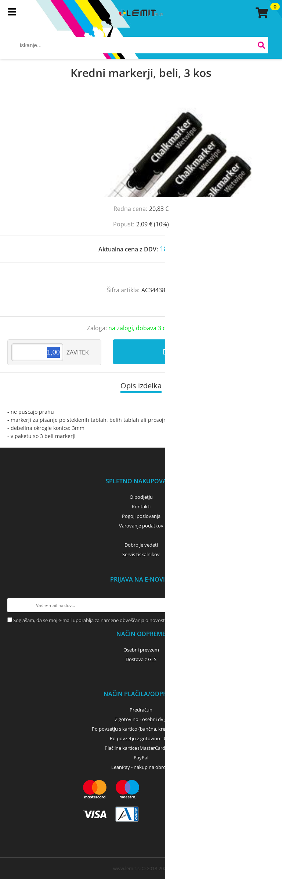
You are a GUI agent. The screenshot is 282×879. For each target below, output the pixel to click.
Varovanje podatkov (141, 525)
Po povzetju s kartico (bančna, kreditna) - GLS (141, 729)
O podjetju (141, 497)
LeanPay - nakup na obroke (141, 767)
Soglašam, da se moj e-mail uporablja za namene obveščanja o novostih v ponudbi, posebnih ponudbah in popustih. (140, 620)
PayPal (141, 757)
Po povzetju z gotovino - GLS (141, 738)
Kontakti (141, 506)
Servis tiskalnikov (141, 554)
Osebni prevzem (141, 649)
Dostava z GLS (141, 659)
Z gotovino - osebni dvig (141, 719)
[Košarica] (260, 13)
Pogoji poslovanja (141, 516)
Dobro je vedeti (141, 544)
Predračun (141, 709)
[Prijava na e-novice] (268, 605)
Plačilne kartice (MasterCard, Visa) (141, 748)
